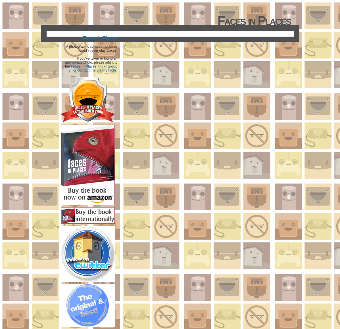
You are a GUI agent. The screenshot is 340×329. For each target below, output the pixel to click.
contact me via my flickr (96, 70)
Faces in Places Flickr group (94, 66)
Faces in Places (100, 38)
